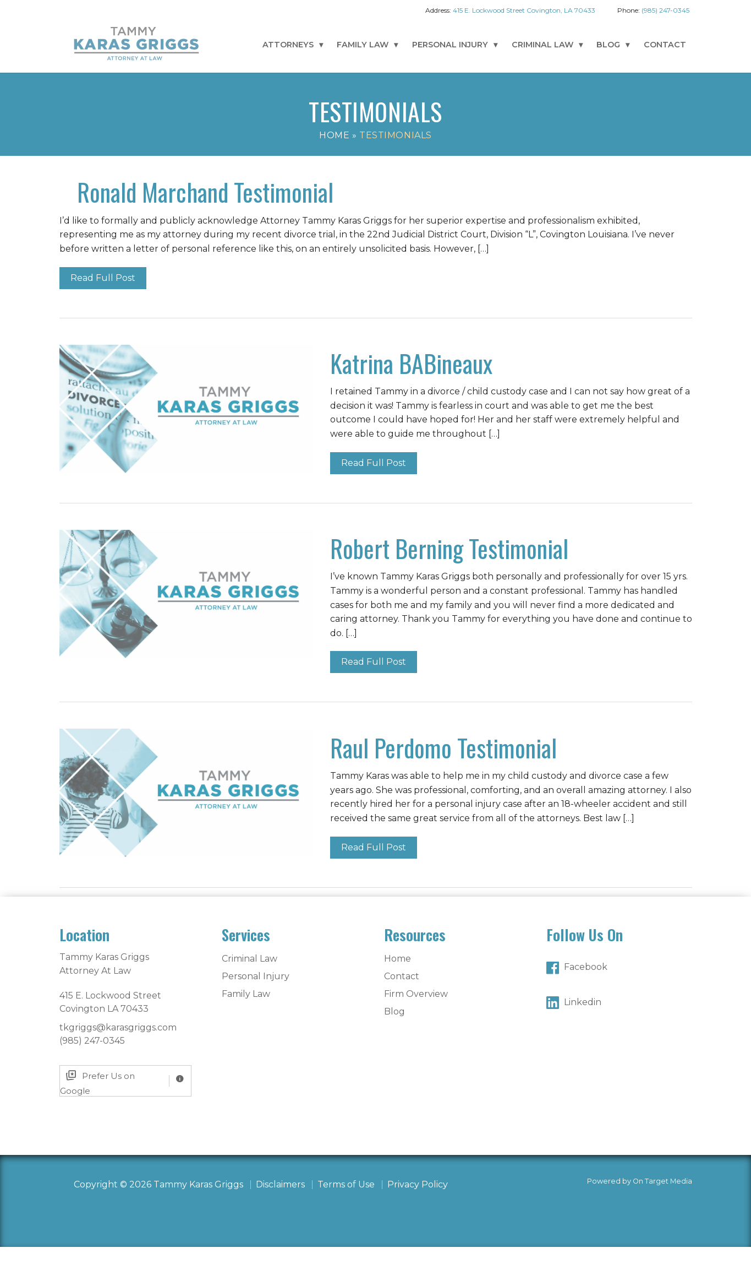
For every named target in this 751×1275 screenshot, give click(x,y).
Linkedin (582, 1030)
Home (334, 135)
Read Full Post (373, 306)
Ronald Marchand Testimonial (458, 192)
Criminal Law (542, 45)
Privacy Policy (417, 1212)
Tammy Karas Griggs (136, 42)
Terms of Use (346, 1212)
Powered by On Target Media (639, 1209)
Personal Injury (450, 45)
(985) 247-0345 (665, 10)
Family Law (362, 45)
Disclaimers (280, 1212)
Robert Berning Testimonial (449, 576)
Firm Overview (416, 1022)
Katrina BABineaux (411, 391)
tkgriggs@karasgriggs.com (118, 1055)
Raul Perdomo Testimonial (443, 776)
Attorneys (288, 45)
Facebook (585, 995)
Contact (665, 45)
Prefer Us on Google (97, 1109)
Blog (608, 45)
